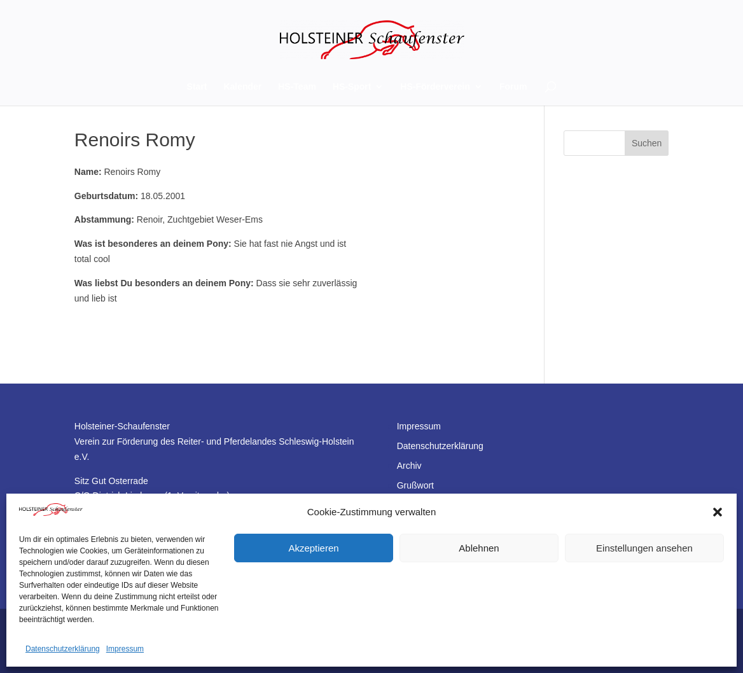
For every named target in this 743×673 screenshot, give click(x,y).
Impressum (125, 648)
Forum (513, 87)
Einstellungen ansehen (644, 548)
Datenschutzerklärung (62, 648)
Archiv (409, 466)
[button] (717, 512)
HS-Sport (352, 87)
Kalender (242, 87)
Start (197, 87)
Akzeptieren (313, 548)
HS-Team (297, 87)
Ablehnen (479, 548)
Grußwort (415, 485)
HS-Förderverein (435, 87)
